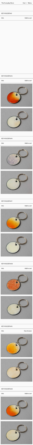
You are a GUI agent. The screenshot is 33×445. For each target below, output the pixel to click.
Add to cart (28, 18)
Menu (30, 3)
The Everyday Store (7, 3)
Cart (24, 3)
